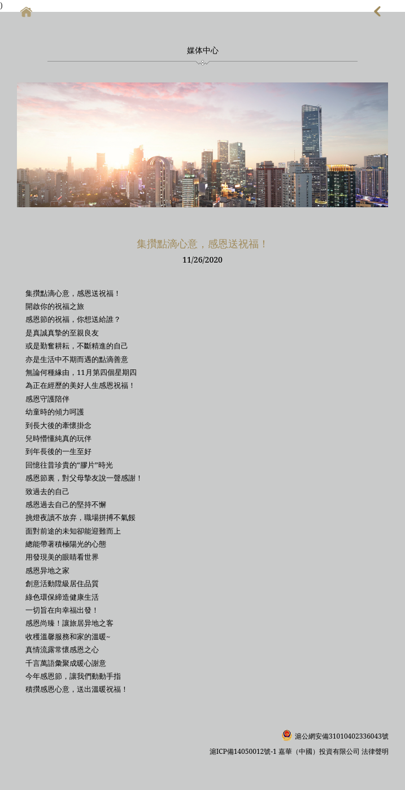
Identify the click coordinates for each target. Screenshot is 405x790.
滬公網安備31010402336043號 (342, 736)
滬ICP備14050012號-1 (244, 751)
